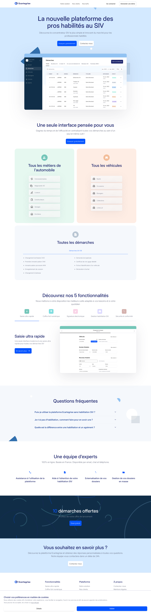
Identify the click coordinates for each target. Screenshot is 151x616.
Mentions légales (120, 589)
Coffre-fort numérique (53, 589)
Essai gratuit (75, 523)
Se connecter (110, 4)
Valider (112, 609)
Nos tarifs (85, 4)
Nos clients (76, 4)
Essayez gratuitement (67, 43)
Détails (39, 609)
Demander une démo (128, 4)
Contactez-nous (86, 43)
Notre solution (65, 4)
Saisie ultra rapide (52, 586)
